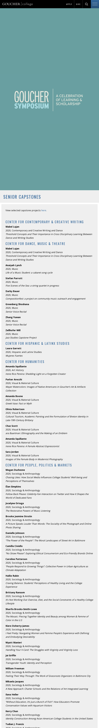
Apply (69, 4)
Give (78, 4)
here (43, 210)
